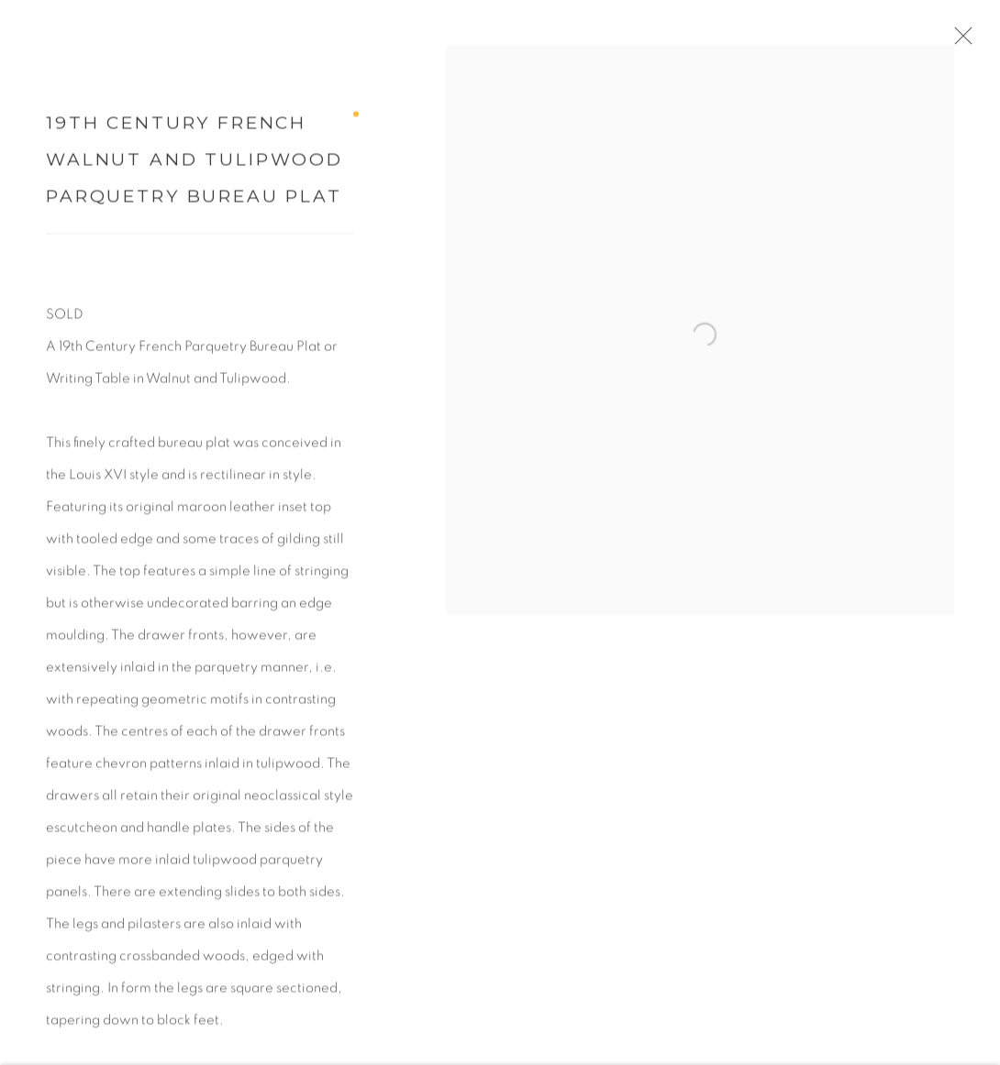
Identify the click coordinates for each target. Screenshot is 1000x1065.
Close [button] (971, 41)
